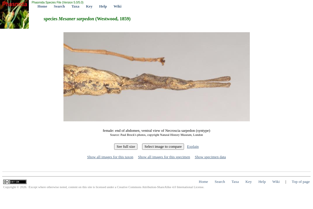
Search (59, 6)
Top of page (301, 181)
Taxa (75, 6)
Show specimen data (210, 157)
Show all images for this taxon (110, 157)
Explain (193, 146)
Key (89, 6)
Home (42, 6)
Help (103, 6)
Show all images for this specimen (164, 157)
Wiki (117, 6)
